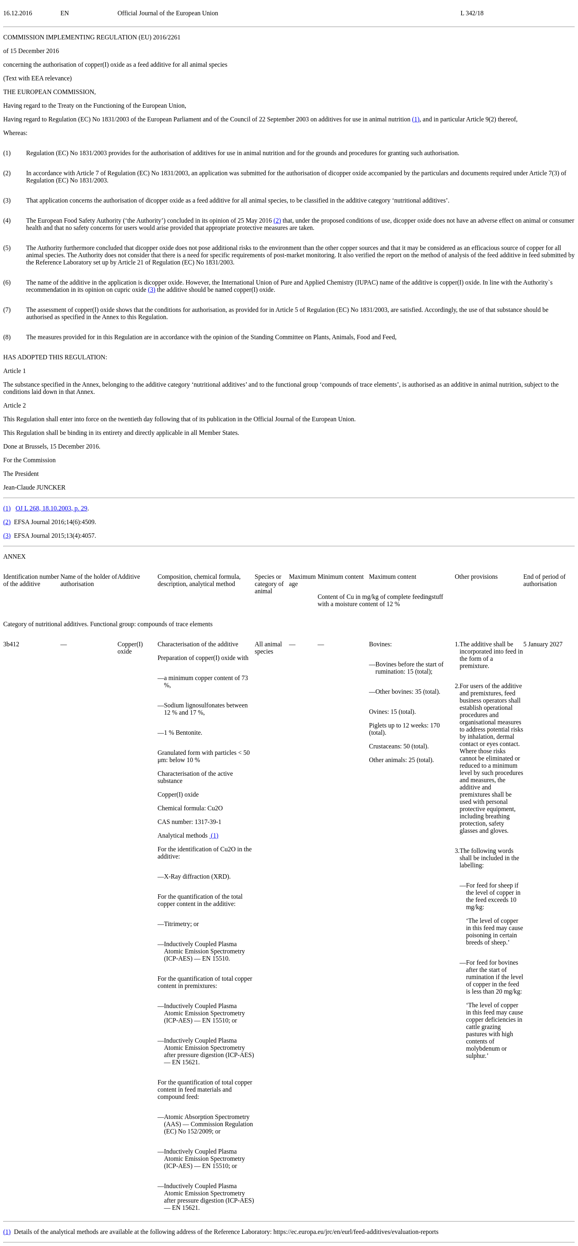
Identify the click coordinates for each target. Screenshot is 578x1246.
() (415, 119)
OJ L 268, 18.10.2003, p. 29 (52, 508)
